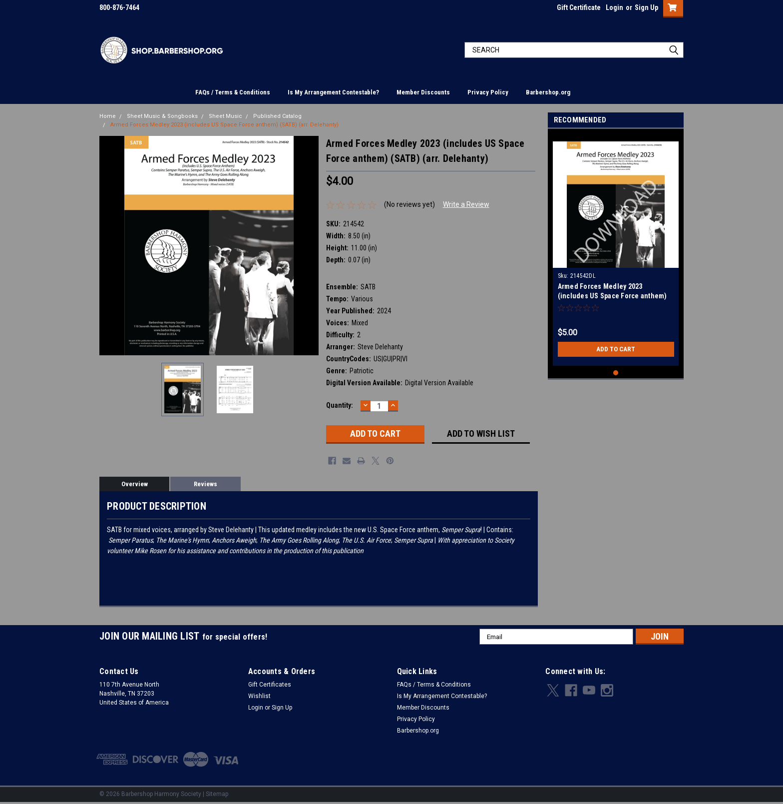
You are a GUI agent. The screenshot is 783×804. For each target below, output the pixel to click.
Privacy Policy (487, 92)
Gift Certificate (579, 7)
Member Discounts (423, 92)
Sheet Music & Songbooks (162, 116)
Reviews (205, 484)
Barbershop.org (548, 92)
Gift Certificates (269, 684)
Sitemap (217, 794)
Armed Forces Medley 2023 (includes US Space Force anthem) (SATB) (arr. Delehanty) (224, 124)
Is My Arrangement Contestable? (333, 92)
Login (614, 7)
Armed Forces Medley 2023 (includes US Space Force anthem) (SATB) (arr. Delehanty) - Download (612, 295)
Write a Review (466, 204)
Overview (134, 484)
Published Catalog (277, 116)
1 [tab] (616, 373)
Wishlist (259, 696)
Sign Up (646, 7)
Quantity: (339, 405)
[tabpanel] (616, 250)
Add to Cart (616, 349)
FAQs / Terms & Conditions (232, 92)
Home (107, 116)
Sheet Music (225, 116)
